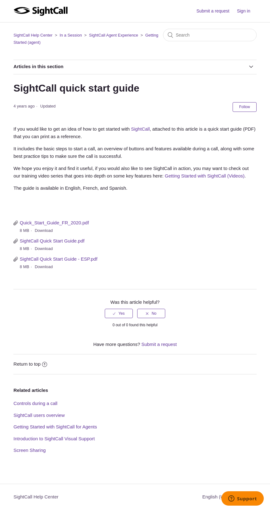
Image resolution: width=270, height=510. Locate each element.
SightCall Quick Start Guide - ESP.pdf (58, 259)
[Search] (210, 35)
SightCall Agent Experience (113, 35)
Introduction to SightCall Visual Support (54, 438)
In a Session (71, 35)
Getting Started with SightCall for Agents (55, 426)
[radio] (119, 313)
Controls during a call (35, 403)
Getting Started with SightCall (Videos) (205, 175)
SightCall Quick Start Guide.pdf (52, 240)
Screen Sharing (29, 450)
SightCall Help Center (32, 35)
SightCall (140, 129)
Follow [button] (244, 107)
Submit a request (212, 10)
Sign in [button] (243, 10)
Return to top (30, 364)
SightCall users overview (39, 415)
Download (44, 230)
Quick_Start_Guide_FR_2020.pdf (54, 222)
